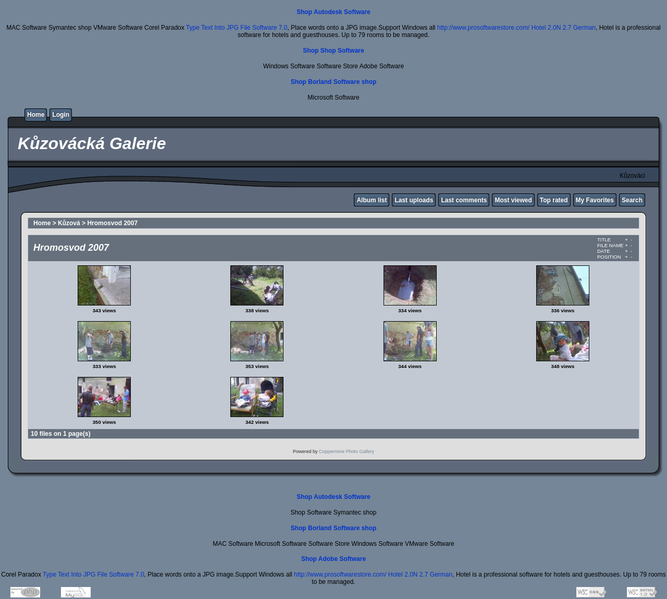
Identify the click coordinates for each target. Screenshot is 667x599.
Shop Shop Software (333, 50)
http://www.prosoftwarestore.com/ (483, 27)
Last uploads (413, 200)
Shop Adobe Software (333, 559)
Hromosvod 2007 (112, 223)
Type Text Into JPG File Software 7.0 (237, 27)
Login (60, 114)
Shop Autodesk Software (333, 12)
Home (35, 114)
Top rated (554, 200)
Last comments (464, 200)
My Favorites (595, 200)
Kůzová (69, 223)
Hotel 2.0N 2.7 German (564, 27)
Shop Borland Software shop (334, 81)
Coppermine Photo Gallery (346, 451)
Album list (371, 200)
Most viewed (513, 200)
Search (632, 200)
